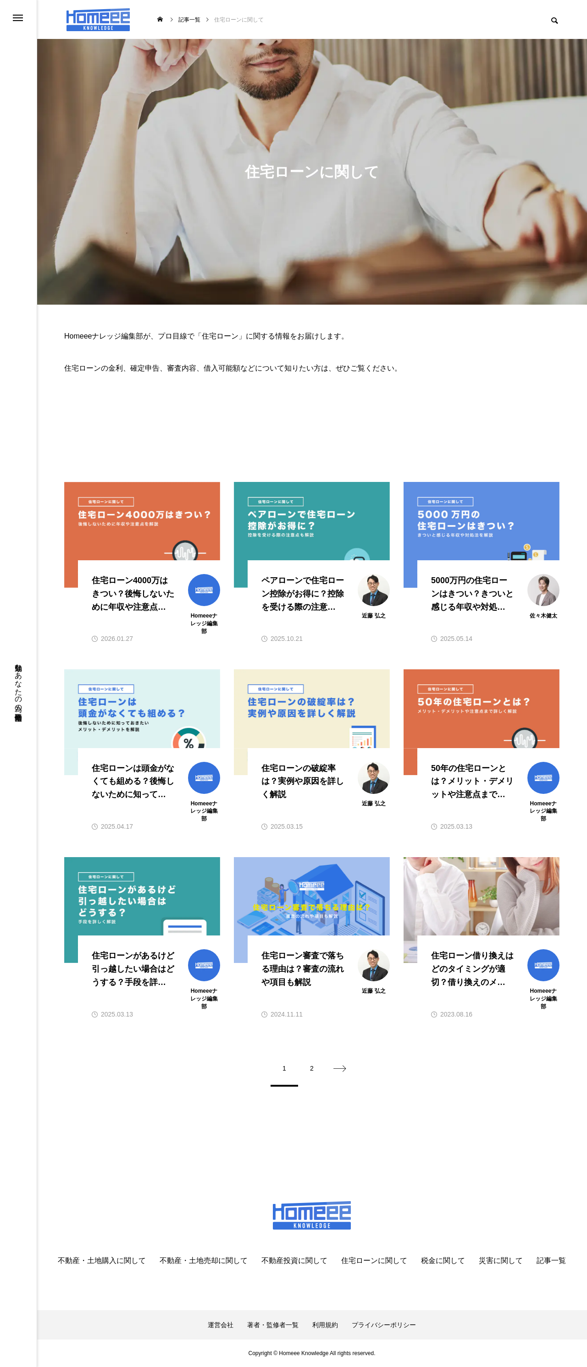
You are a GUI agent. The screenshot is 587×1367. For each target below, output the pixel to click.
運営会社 (220, 1325)
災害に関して (501, 1260)
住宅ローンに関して (374, 1260)
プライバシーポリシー (384, 1325)
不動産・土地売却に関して (204, 1260)
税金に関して (443, 1260)
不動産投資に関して (294, 1260)
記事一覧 (551, 1260)
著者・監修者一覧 (273, 1325)
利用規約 (325, 1325)
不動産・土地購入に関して (102, 1260)
